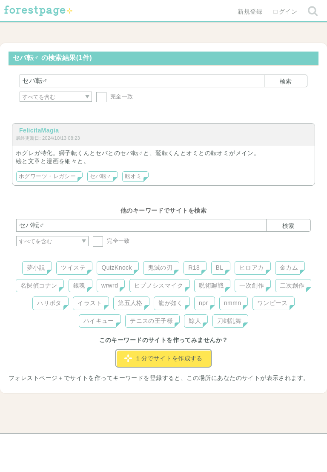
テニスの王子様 (151, 320)
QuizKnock (116, 267)
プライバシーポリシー (255, 443)
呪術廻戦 (211, 285)
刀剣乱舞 (229, 320)
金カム (289, 267)
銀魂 (79, 285)
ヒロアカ (251, 267)
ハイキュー (98, 320)
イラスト (89, 302)
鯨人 (195, 320)
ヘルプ (54, 443)
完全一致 (114, 96)
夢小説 (36, 267)
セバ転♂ (100, 176)
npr (203, 302)
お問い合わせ (102, 443)
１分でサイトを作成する (163, 358)
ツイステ (73, 267)
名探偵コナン (38, 285)
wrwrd (109, 285)
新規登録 (250, 11)
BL (220, 267)
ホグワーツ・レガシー (47, 176)
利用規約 (151, 443)
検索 (286, 81)
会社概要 (196, 443)
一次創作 (251, 285)
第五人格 (130, 302)
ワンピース (272, 302)
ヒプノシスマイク (158, 285)
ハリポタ (49, 302)
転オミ (133, 176)
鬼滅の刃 (160, 267)
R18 (194, 267)
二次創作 (292, 285)
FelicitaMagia (39, 130)
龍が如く (170, 302)
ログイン (284, 11)
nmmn (232, 302)
